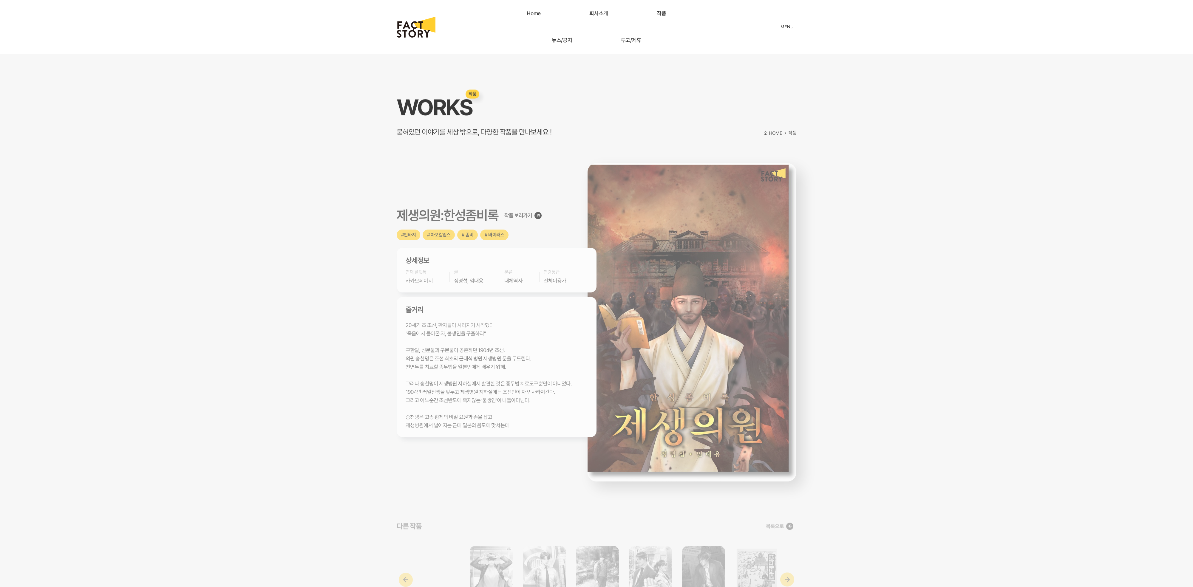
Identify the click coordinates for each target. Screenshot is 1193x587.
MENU (783, 26)
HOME (772, 139)
